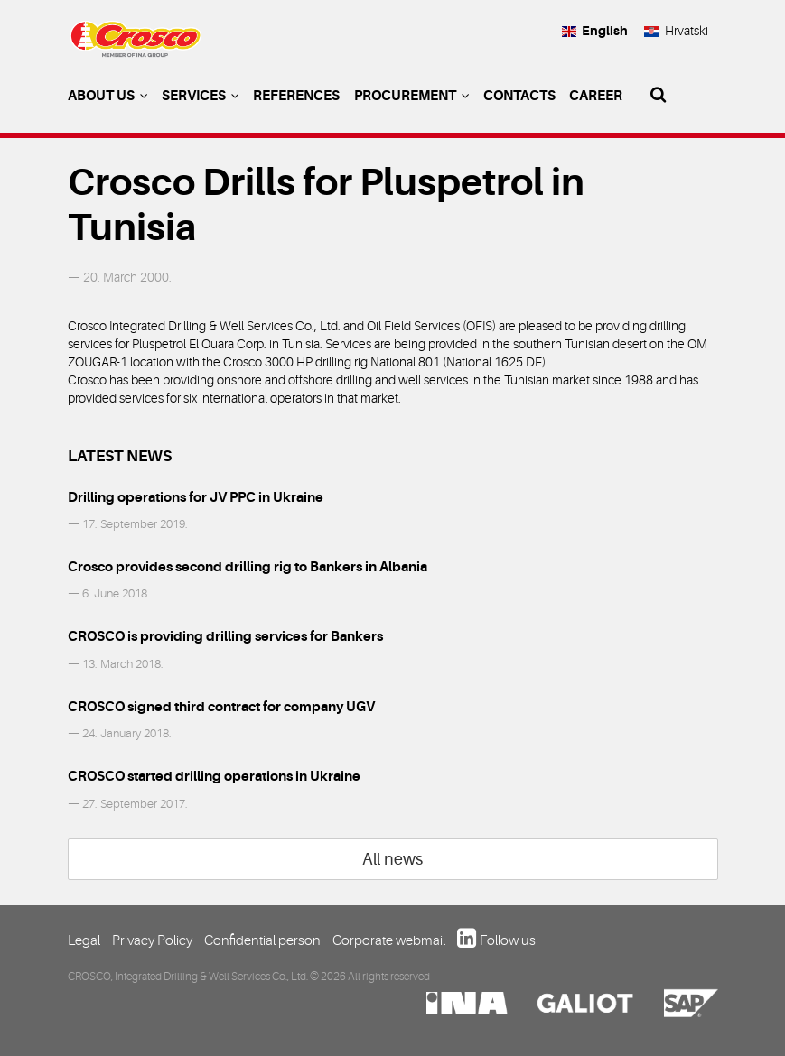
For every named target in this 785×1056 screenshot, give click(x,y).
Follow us (508, 940)
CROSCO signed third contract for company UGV (221, 707)
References (296, 96)
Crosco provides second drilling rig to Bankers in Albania (247, 567)
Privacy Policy (152, 940)
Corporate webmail (388, 940)
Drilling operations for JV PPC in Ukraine (195, 497)
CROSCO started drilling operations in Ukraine (214, 776)
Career (595, 96)
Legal (84, 940)
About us (108, 96)
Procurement (412, 96)
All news (392, 859)
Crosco (135, 45)
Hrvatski (675, 30)
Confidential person (262, 940)
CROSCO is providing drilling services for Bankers (225, 636)
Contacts (519, 96)
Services (200, 96)
